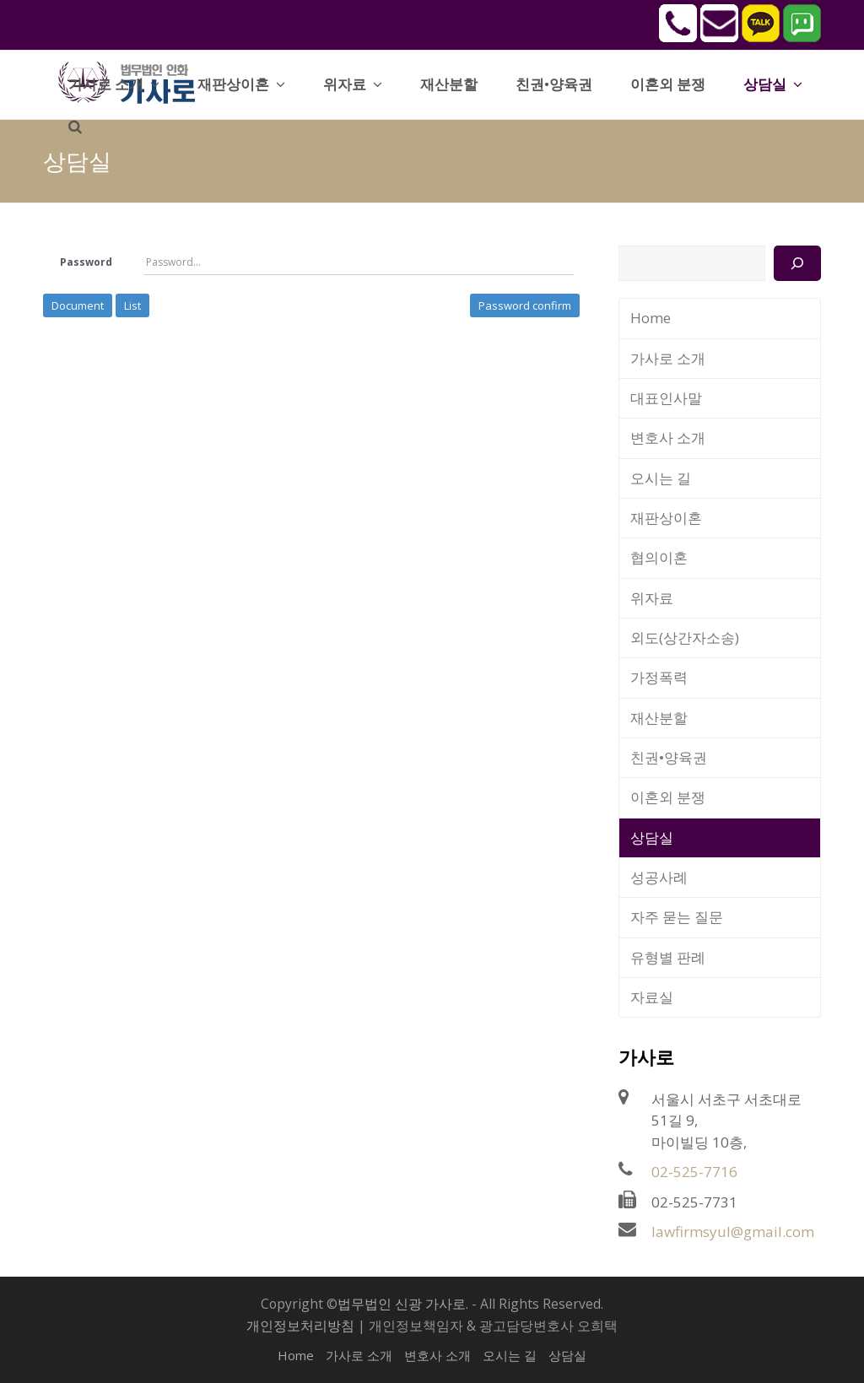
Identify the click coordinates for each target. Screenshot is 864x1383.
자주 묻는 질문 (676, 917)
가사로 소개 (667, 358)
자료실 (651, 997)
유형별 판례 (667, 957)
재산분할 (659, 717)
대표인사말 (666, 398)
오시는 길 (660, 478)
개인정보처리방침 (300, 1325)
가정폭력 (659, 677)
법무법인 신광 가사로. (403, 1303)
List (132, 305)
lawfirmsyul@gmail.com (732, 1231)
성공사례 (659, 877)
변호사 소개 (667, 437)
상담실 (651, 837)
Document (77, 305)
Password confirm (524, 305)
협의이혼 (659, 557)
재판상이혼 (666, 517)
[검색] (797, 263)
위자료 (651, 598)
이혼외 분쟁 (667, 797)
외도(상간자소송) (684, 637)
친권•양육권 (668, 757)
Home (650, 317)
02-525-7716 (694, 1171)
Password (86, 262)
